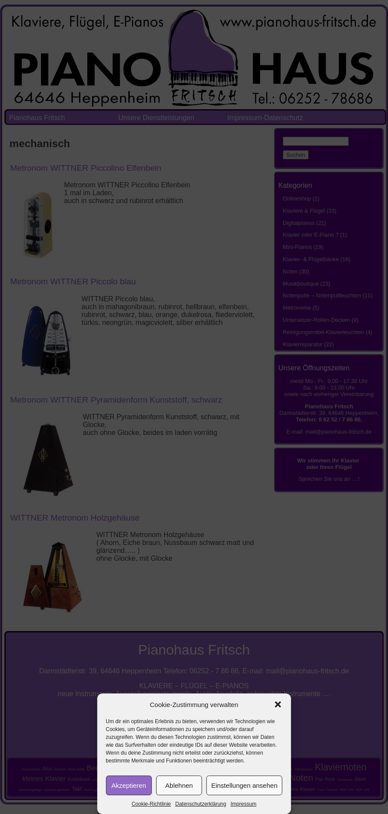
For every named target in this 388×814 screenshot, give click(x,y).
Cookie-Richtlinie (151, 804)
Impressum (243, 804)
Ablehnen (179, 785)
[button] (278, 704)
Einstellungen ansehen (244, 785)
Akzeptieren (128, 785)
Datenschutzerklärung (200, 804)
